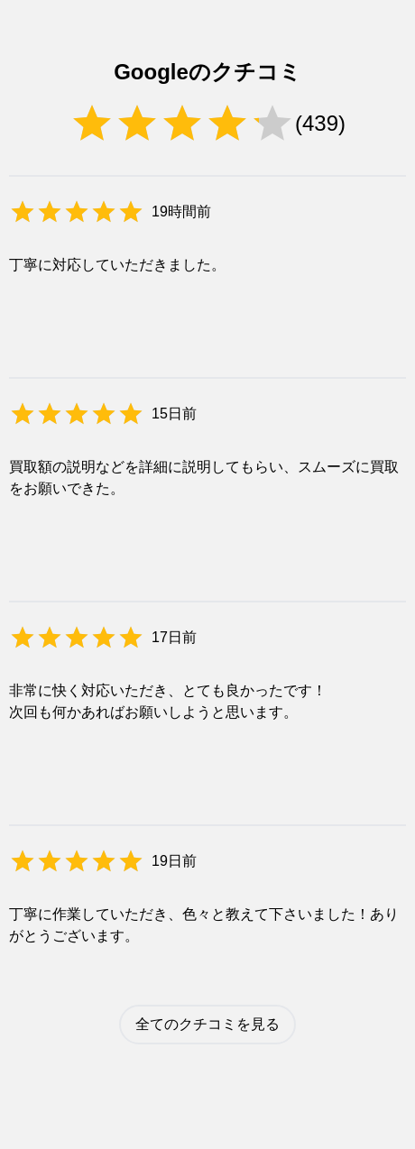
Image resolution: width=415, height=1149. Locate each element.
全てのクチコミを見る (207, 1024)
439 (320, 123)
